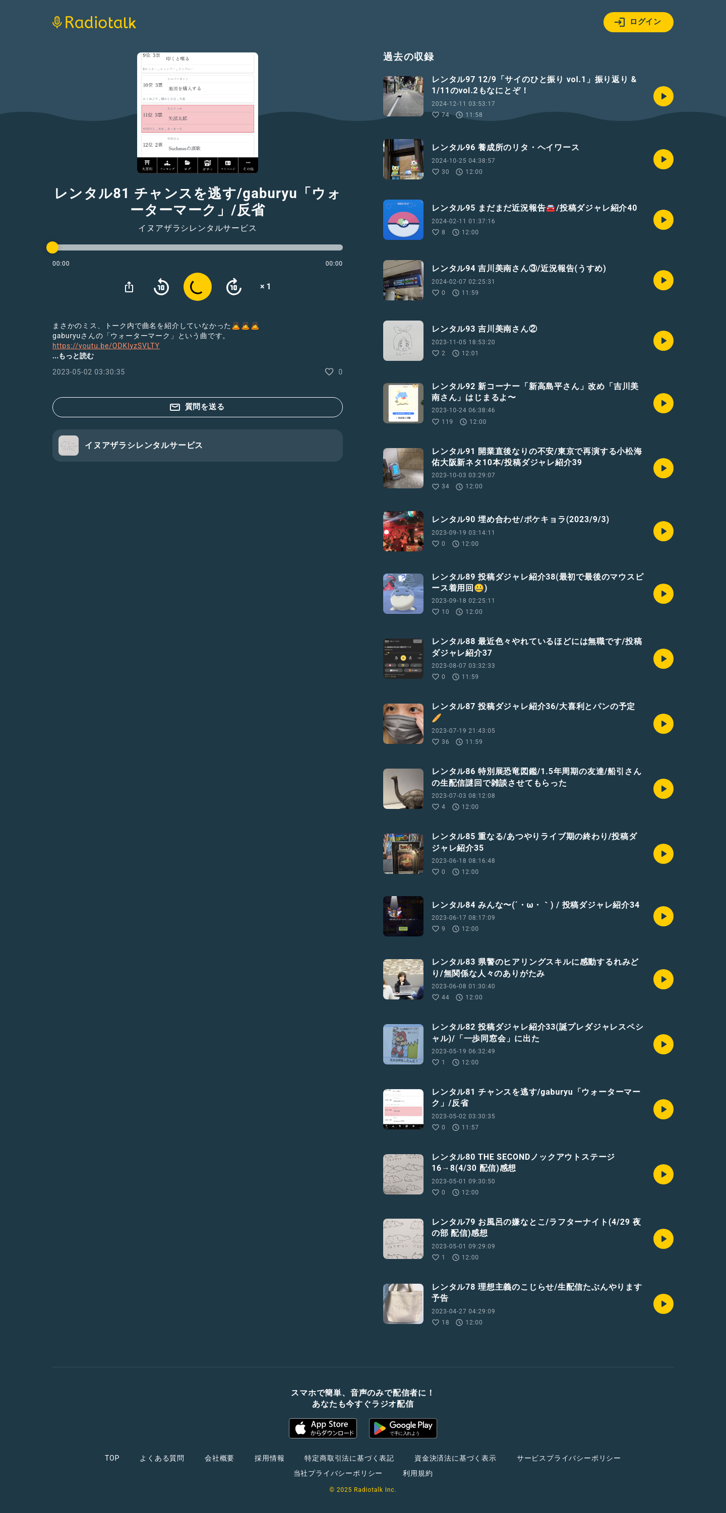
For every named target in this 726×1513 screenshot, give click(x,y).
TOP (112, 1458)
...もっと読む (73, 356)
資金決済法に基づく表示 (455, 1458)
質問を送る (197, 407)
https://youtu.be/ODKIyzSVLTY (106, 346)
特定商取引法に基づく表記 (349, 1458)
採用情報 (269, 1458)
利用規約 (418, 1473)
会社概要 (219, 1458)
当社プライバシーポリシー (338, 1473)
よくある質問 (162, 1458)
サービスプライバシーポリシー (569, 1458)
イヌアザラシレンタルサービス (197, 228)
